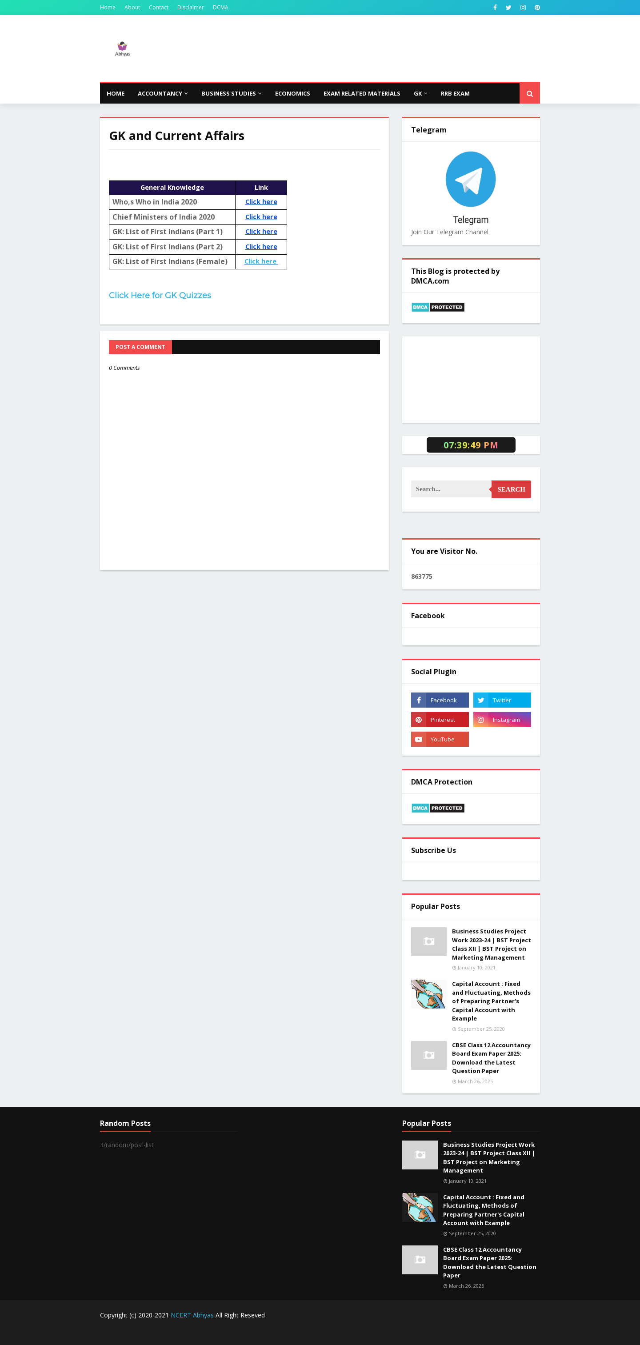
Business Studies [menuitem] (228, 93)
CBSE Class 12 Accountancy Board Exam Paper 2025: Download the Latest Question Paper (491, 1058)
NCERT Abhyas (192, 1315)
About (132, 7)
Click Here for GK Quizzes (160, 295)
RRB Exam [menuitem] (455, 93)
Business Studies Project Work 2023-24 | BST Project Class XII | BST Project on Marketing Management (491, 944)
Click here (261, 260)
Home (108, 7)
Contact (158, 7)
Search (511, 489)
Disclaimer (190, 7)
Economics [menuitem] (292, 93)
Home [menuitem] (115, 93)
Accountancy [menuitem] (160, 93)
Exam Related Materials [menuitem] (362, 93)
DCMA (220, 7)
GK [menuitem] (418, 93)
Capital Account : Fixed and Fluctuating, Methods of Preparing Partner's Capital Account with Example (491, 1001)
